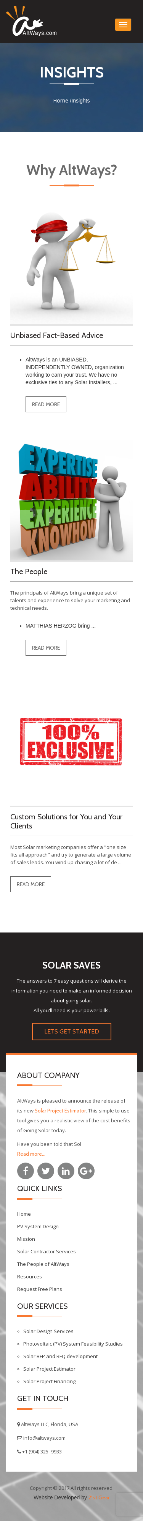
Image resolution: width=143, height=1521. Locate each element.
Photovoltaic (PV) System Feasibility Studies (73, 1343)
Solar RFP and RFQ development (60, 1356)
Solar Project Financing (49, 1381)
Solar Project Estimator (60, 1111)
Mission (26, 1238)
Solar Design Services (48, 1331)
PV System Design (38, 1226)
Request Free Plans (39, 1289)
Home (60, 100)
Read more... (31, 1154)
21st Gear (98, 1497)
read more (46, 404)
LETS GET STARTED (71, 1031)
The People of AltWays (43, 1264)
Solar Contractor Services (46, 1251)
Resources (29, 1276)
